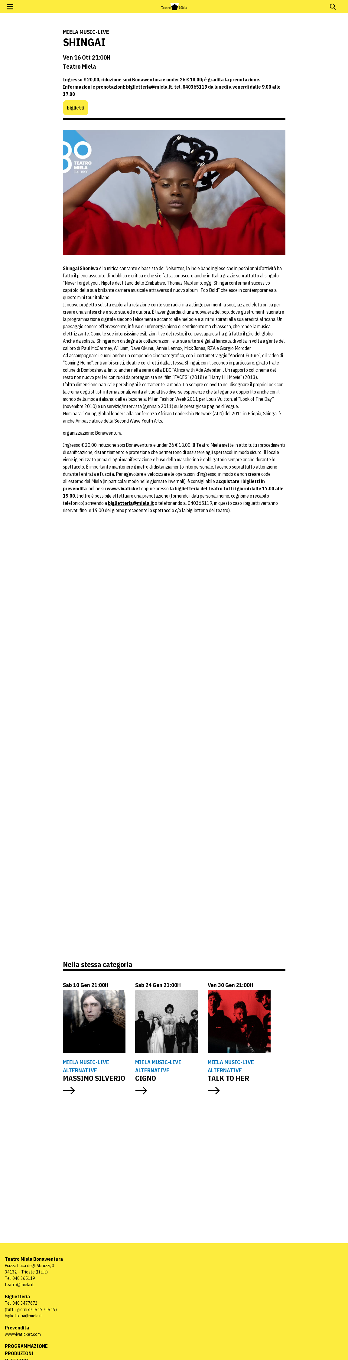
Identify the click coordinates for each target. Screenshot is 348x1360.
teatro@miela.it (19, 1284)
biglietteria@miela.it (131, 503)
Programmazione (26, 1346)
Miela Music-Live (86, 31)
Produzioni (19, 1353)
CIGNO (145, 1078)
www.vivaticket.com (23, 1334)
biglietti (75, 108)
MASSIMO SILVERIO (94, 1078)
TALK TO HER (228, 1078)
